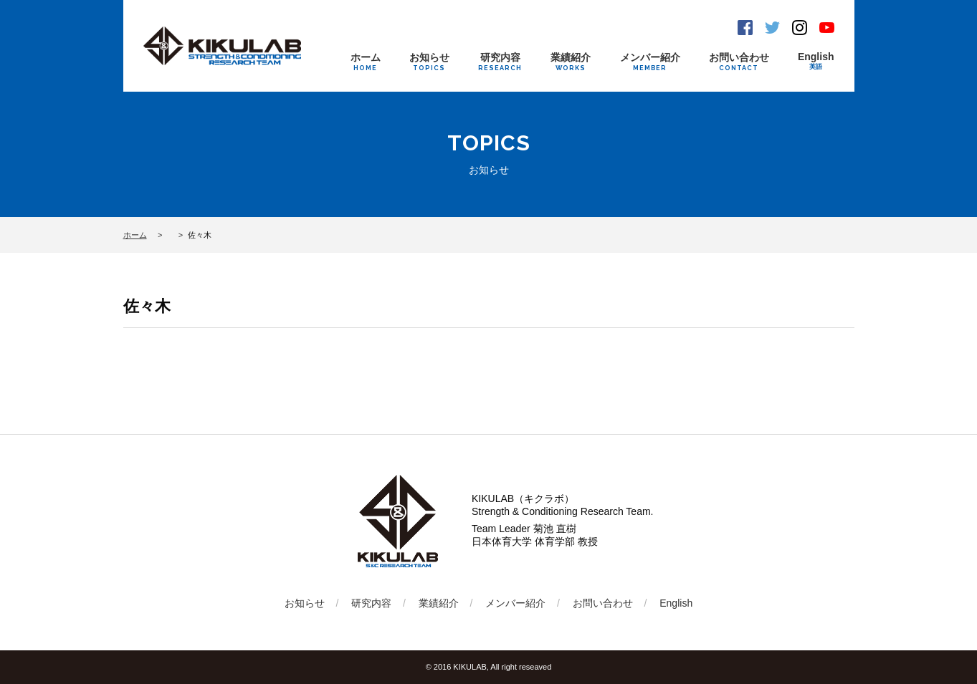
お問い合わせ (739, 62)
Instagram (799, 27)
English (816, 61)
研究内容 (500, 62)
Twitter (772, 27)
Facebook (745, 27)
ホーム (366, 62)
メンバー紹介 (650, 62)
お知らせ (429, 62)
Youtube (826, 27)
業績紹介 (571, 62)
